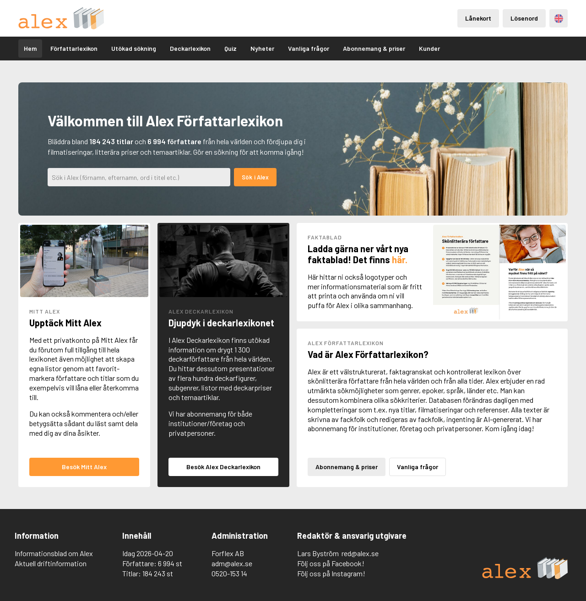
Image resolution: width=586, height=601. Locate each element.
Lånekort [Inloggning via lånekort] (478, 18)
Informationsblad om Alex (54, 553)
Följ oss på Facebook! (330, 563)
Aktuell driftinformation (51, 563)
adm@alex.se (232, 563)
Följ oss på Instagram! (331, 573)
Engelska (558, 18)
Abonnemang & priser (374, 48)
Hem (30, 48)
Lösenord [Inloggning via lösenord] (524, 18)
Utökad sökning (133, 48)
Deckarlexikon (190, 48)
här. (399, 259)
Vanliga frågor (308, 48)
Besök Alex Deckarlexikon (223, 467)
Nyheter (262, 48)
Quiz (230, 48)
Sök (247, 177)
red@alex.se (360, 553)
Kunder (429, 48)
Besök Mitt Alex (84, 467)
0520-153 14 (229, 573)
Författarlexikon (74, 48)
